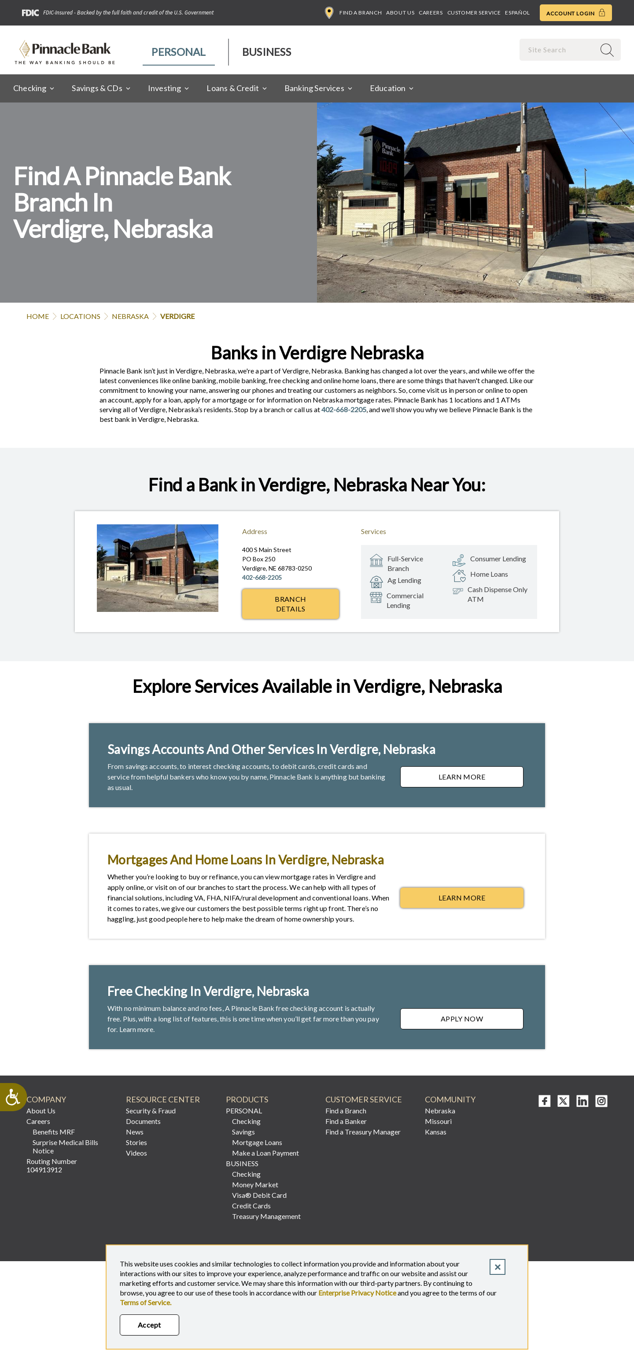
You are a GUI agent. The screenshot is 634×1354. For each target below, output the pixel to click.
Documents (143, 1121)
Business (266, 51)
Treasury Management (266, 1216)
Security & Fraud (151, 1110)
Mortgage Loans (257, 1142)
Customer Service (474, 12)
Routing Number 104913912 (51, 1165)
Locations (80, 316)
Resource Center (163, 1099)
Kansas (435, 1131)
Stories (136, 1142)
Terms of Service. (145, 1302)
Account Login (575, 13)
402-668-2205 (343, 409)
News (135, 1131)
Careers (430, 12)
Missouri (438, 1121)
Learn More (481, 779)
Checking (246, 1121)
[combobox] (558, 49)
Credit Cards (251, 1205)
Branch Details (290, 604)
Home (37, 316)
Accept (149, 1325)
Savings (243, 1131)
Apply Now (482, 1021)
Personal (178, 51)
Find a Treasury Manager (363, 1131)
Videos (136, 1153)
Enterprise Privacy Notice (357, 1292)
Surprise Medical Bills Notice (65, 1146)
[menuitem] (179, 52)
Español (517, 12)
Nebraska (130, 316)
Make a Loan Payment (265, 1153)
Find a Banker (346, 1121)
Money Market (255, 1184)
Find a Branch (353, 12)
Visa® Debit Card (259, 1195)
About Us (400, 12)
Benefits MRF (54, 1131)
